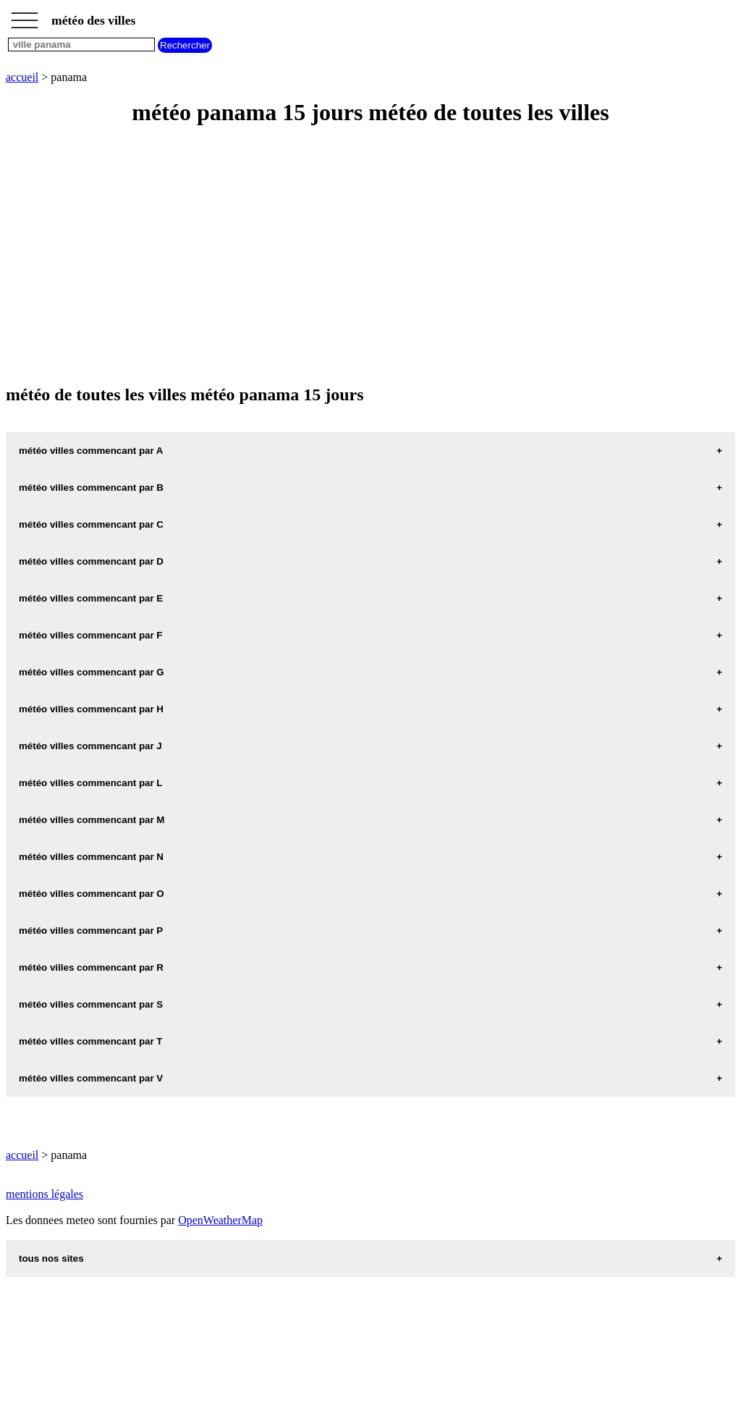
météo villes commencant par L (91, 782)
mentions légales (44, 1194)
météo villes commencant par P (91, 930)
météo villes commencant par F (91, 635)
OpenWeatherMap (220, 1220)
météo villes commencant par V (91, 1078)
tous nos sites (51, 1258)
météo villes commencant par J (90, 746)
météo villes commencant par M (91, 819)
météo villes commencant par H (91, 709)
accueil (22, 77)
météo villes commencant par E (91, 598)
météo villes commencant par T (91, 1041)
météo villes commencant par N (91, 856)
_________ (25, 16)
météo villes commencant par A (91, 450)
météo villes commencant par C (91, 524)
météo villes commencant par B (91, 487)
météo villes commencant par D (91, 561)
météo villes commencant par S (91, 1004)
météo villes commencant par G (91, 672)
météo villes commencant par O (91, 893)
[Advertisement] (370, 256)
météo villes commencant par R (91, 967)
